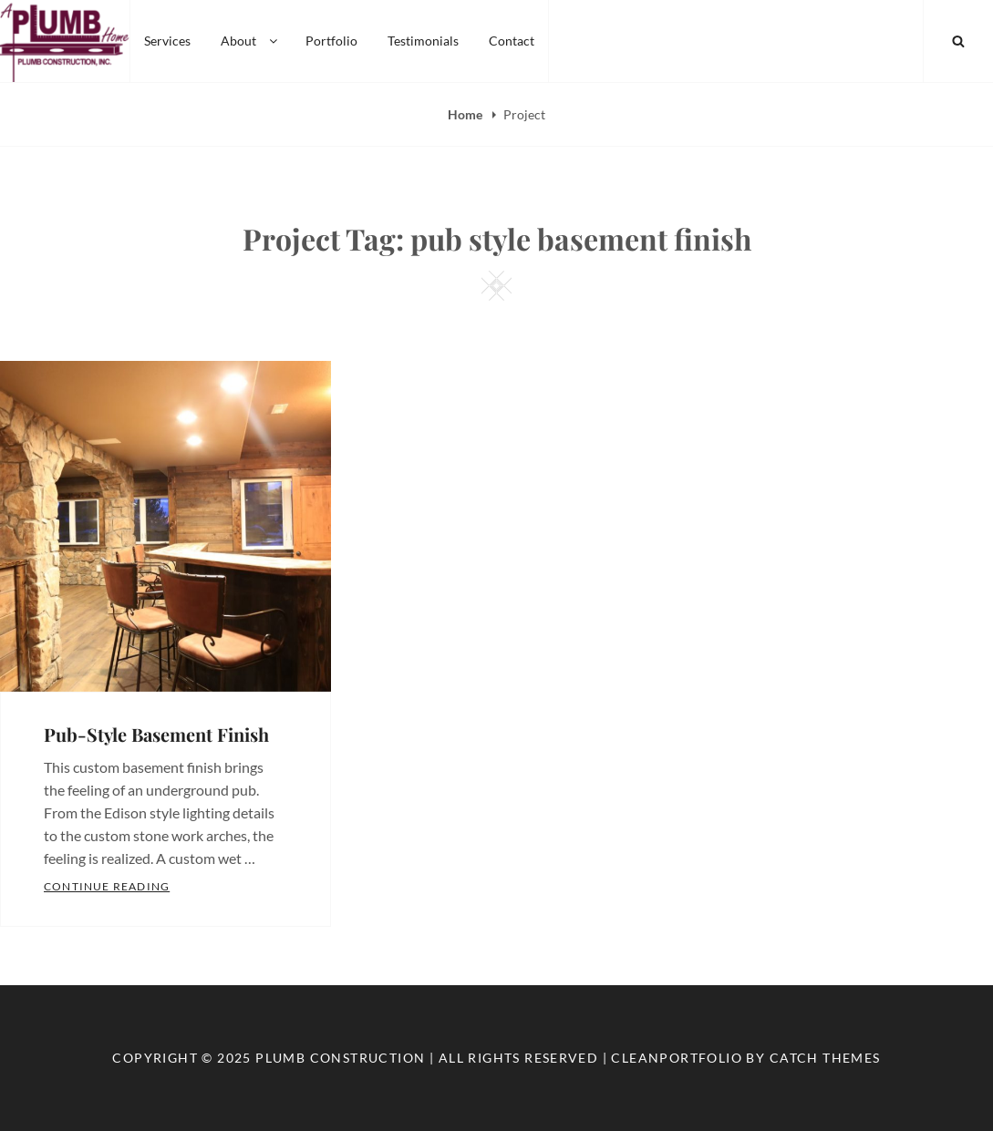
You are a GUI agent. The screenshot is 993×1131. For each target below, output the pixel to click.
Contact (511, 40)
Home (466, 114)
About (250, 40)
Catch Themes (825, 1057)
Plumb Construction (340, 1057)
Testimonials (423, 40)
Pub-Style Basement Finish (156, 734)
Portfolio (331, 40)
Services (167, 40)
